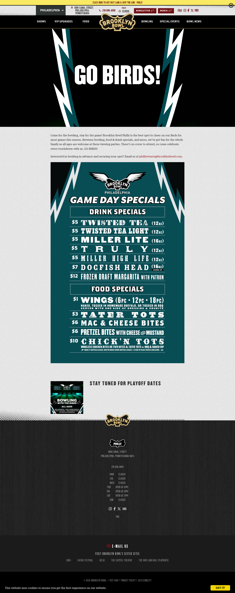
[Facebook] (188, 10)
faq (180, 10)
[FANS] (197, 10)
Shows (41, 21)
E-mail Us (117, 546)
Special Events (170, 21)
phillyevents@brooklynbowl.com (160, 156)
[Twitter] (192, 10)
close (231, 5)
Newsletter (145, 11)
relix (102, 560)
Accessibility (144, 580)
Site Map (114, 580)
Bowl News (194, 21)
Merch (166, 11)
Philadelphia (50, 10)
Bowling (147, 21)
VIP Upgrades (64, 21)
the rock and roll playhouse (154, 560)
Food (86, 21)
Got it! (220, 587)
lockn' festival (85, 560)
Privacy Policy (128, 580)
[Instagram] (184, 10)
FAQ (117, 516)
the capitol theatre (121, 560)
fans (68, 560)
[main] (117, 224)
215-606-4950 (108, 10)
